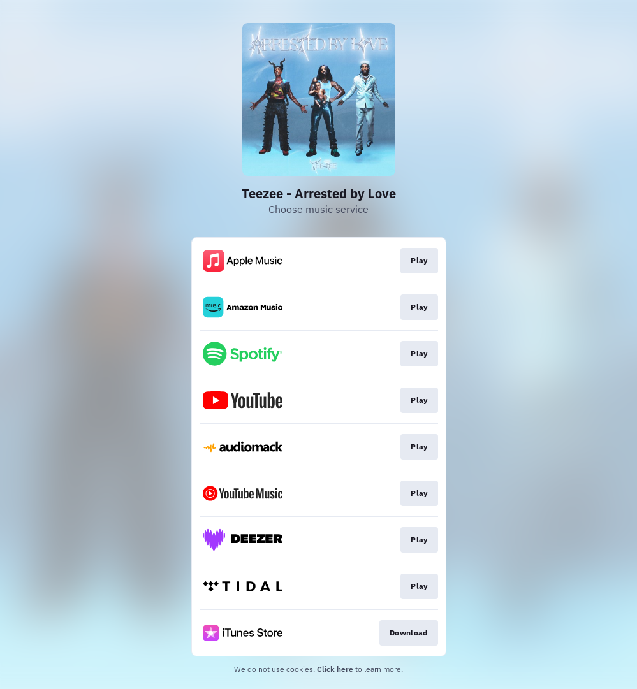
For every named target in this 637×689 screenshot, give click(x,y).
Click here (335, 669)
